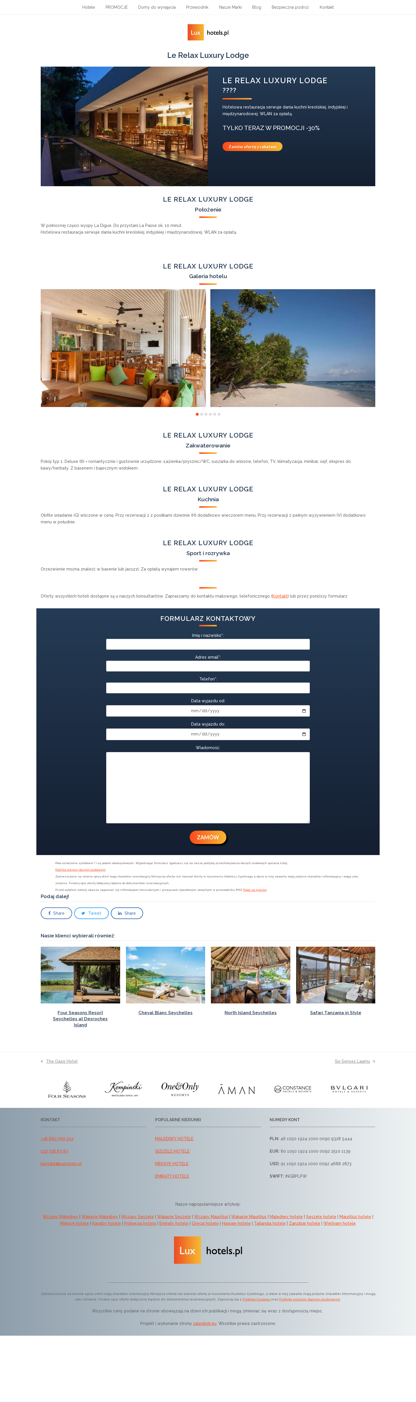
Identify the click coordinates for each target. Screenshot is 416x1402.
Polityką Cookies (257, 1299)
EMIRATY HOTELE (172, 1176)
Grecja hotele (205, 1223)
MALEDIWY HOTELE (174, 1138)
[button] (197, 414)
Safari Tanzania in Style (335, 1012)
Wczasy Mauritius (211, 1216)
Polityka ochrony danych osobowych (80, 869)
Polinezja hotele (140, 1223)
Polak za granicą (255, 889)
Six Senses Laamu (355, 1061)
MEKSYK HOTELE (172, 1163)
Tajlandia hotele (270, 1223)
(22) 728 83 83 (54, 1151)
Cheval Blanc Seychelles (165, 1012)
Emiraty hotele (174, 1223)
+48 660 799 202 (57, 1138)
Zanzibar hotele (304, 1223)
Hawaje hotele (236, 1223)
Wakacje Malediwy (99, 1216)
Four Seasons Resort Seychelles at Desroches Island (80, 1019)
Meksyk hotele (74, 1223)
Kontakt (280, 596)
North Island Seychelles (251, 1012)
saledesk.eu (204, 1323)
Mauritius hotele (355, 1216)
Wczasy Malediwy (60, 1216)
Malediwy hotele (286, 1216)
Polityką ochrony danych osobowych (309, 1299)
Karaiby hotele (106, 1223)
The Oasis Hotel (59, 1061)
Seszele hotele (321, 1216)
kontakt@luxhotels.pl (61, 1163)
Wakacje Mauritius (248, 1216)
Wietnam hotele (339, 1223)
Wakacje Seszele (174, 1216)
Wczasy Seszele (137, 1216)
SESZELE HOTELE (172, 1151)
